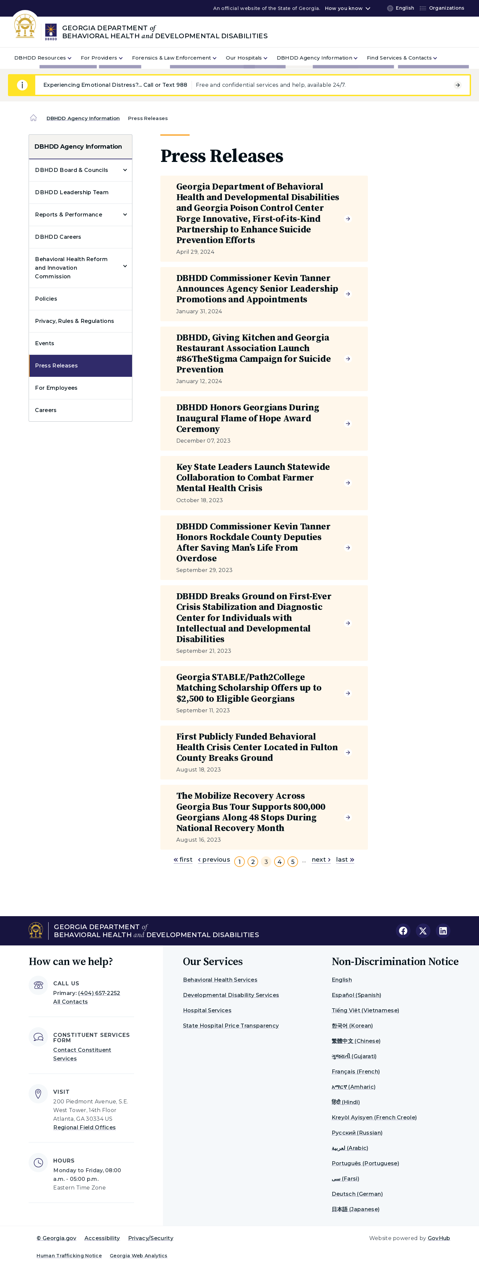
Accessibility (102, 1238)
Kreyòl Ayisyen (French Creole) (374, 1117)
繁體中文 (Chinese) (356, 1041)
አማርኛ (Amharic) (354, 1087)
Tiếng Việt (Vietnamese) (365, 1010)
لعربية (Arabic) (350, 1148)
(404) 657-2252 (99, 993)
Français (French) (356, 1071)
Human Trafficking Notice (69, 1256)
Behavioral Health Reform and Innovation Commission (71, 268)
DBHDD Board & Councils (71, 170)
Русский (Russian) (357, 1133)
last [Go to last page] (345, 859)
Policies (46, 299)
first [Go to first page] (183, 859)
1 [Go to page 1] (240, 862)
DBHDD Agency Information (83, 118)
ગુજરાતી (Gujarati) (354, 1056)
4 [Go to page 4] (279, 862)
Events (44, 343)
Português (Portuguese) (365, 1163)
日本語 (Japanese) (356, 1209)
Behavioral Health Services (220, 980)
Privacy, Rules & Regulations (74, 321)
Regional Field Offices (84, 1127)
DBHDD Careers (58, 237)
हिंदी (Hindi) (346, 1102)
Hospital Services (207, 1010)
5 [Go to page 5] (293, 862)
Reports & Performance (68, 215)
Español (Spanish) (356, 995)
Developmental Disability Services (231, 995)
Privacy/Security (150, 1238)
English (342, 980)
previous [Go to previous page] (214, 859)
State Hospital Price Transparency (231, 1026)
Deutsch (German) (357, 1194)
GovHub (439, 1238)
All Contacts (70, 1002)
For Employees (56, 388)
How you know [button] (344, 8)
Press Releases (56, 365)
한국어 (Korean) (352, 1026)
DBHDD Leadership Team (72, 192)
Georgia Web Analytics (139, 1256)
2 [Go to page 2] (253, 862)
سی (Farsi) (345, 1179)
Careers (46, 410)
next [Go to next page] (321, 859)
